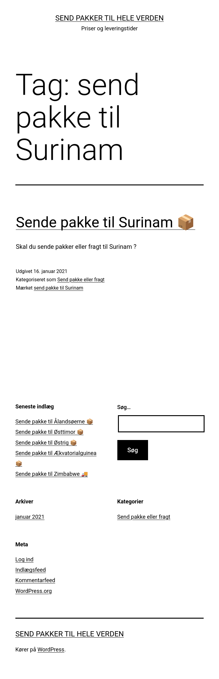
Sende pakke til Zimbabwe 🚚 (51, 474)
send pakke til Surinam (58, 288)
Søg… (124, 407)
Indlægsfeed (30, 570)
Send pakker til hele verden (109, 18)
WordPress (50, 649)
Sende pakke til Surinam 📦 (105, 222)
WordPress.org (33, 591)
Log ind (24, 559)
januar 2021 (30, 517)
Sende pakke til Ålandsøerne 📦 (54, 421)
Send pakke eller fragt (80, 280)
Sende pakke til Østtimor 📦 (49, 432)
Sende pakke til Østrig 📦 (46, 442)
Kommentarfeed (35, 580)
